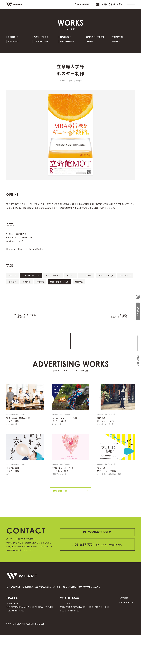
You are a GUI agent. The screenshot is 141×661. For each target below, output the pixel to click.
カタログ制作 (15, 45)
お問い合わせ (99, 6)
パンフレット (116, 279)
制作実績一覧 (15, 40)
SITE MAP (123, 620)
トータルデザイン (70, 279)
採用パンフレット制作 (98, 40)
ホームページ (46, 286)
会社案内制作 (67, 40)
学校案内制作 (120, 40)
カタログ (15, 279)
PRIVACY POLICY (122, 625)
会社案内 (68, 286)
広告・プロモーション (22, 292)
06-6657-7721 (69, 6)
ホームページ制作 (69, 45)
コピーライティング (40, 279)
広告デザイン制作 (43, 45)
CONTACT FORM (97, 549)
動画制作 (118, 45)
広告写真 (48, 292)
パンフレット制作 (43, 40)
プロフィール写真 (19, 286)
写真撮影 (92, 45)
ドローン (94, 279)
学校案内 (108, 286)
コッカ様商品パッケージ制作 (117, 326)
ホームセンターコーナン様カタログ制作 (26, 326)
